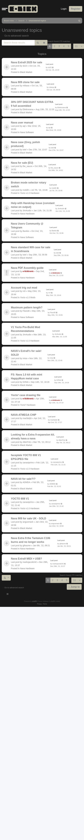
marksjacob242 (30, 562)
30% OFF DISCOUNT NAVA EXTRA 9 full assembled (32, 104)
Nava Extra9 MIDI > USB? (26, 558)
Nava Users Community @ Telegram (27, 225)
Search (21, 21)
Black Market (26, 72)
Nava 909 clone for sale (25, 82)
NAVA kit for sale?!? (23, 478)
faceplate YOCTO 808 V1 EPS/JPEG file (26, 457)
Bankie (26, 231)
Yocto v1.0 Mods (28, 297)
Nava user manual (22, 122)
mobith (26, 190)
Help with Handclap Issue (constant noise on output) (33, 205)
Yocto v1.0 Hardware (29, 193)
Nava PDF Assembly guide (27, 267)
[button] (5, 9)
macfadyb (27, 418)
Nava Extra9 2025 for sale (26, 62)
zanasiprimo (28, 462)
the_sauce (27, 166)
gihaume (27, 545)
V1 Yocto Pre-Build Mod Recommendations (25, 329)
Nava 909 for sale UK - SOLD (28, 518)
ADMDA (26, 482)
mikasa (26, 85)
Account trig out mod (24, 287)
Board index (9, 21)
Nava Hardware (27, 213)
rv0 (24, 291)
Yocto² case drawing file (25, 395)
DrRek (26, 382)
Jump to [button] (75, 587)
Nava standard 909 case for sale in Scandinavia (30, 249)
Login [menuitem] (64, 9)
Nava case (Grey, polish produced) (25, 144)
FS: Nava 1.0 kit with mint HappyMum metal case (26, 376)
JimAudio (27, 210)
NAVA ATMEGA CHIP (23, 414)
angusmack (28, 522)
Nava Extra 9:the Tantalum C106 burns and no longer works (30, 540)
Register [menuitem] (75, 9)
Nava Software (27, 132)
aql (24, 126)
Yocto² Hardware (28, 405)
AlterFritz (27, 442)
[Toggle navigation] (8, 594)
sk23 (25, 66)
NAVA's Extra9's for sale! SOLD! (26, 352)
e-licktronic (28, 271)
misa (25, 358)
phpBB (34, 601)
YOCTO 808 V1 (20, 498)
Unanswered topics (37, 21)
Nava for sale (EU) (22, 162)
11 (76, 46)
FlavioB (26, 311)
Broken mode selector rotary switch (28, 184)
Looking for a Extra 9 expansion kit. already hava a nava (33, 436)
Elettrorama (28, 109)
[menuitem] (79, 20)
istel (24, 149)
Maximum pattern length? (26, 307)
